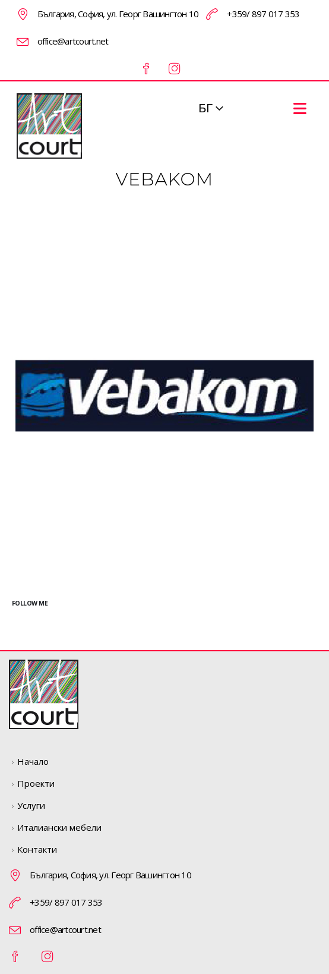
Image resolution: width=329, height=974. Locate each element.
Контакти (37, 849)
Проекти (36, 783)
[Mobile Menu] (299, 108)
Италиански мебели (59, 827)
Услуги (31, 805)
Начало (33, 761)
